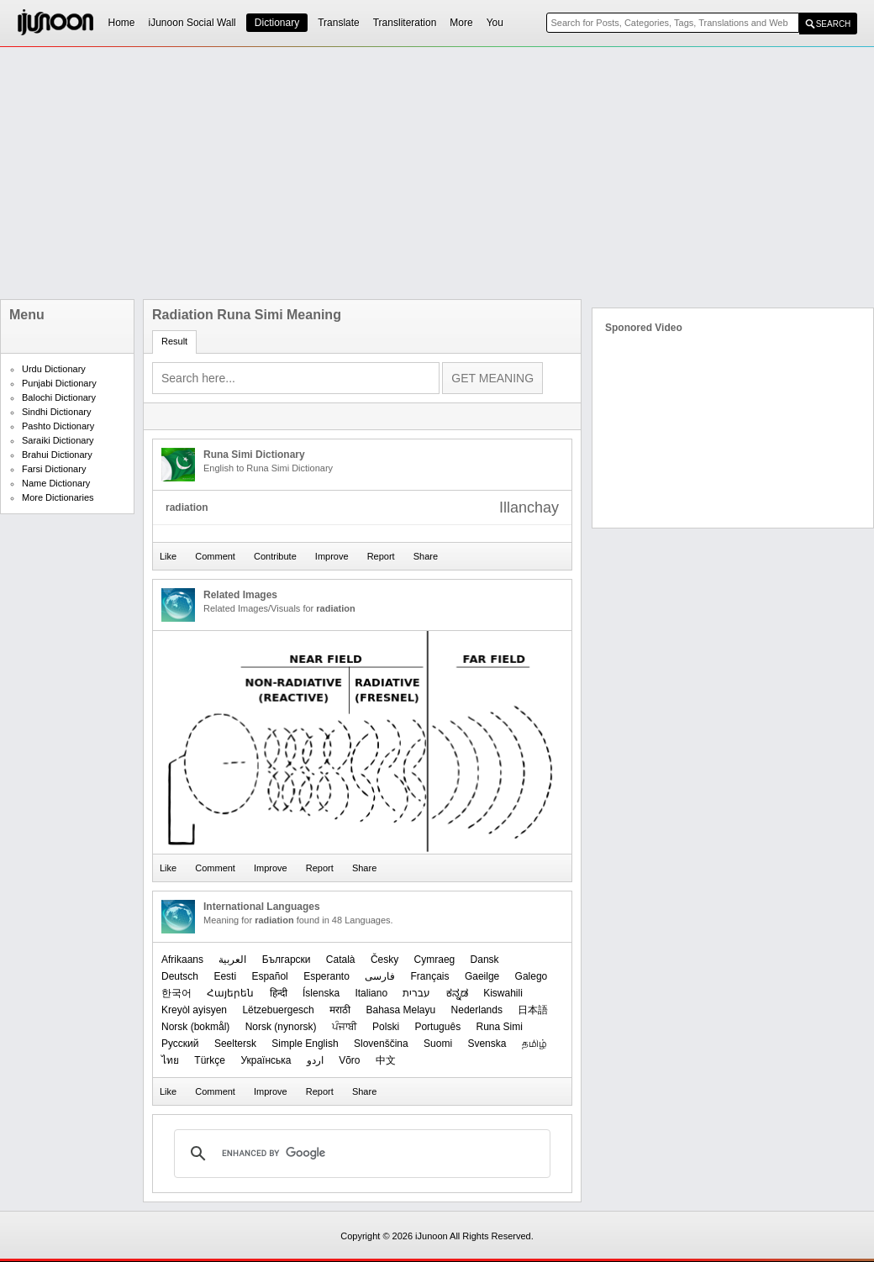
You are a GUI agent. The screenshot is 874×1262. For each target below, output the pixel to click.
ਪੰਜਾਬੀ (344, 1027)
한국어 (176, 993)
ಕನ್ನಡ (457, 993)
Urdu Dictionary (54, 369)
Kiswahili (503, 993)
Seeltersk (235, 1043)
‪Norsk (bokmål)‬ (195, 1027)
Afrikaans (182, 959)
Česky (384, 959)
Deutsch (179, 976)
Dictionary (277, 23)
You (495, 23)
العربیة (232, 959)
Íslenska (321, 993)
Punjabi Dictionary (59, 383)
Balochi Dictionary (59, 397)
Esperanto (326, 976)
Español (269, 976)
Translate (339, 23)
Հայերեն (230, 993)
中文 (386, 1060)
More (461, 23)
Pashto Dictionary (58, 426)
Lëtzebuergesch (277, 1010)
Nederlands (477, 1010)
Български (286, 959)
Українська (265, 1060)
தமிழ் (534, 1043)
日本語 (533, 1010)
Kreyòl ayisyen (194, 1010)
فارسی (380, 976)
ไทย (170, 1060)
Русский (180, 1043)
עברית (416, 993)
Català (340, 959)
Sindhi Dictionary (57, 412)
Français (430, 976)
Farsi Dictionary (54, 469)
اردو (315, 1060)
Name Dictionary (56, 483)
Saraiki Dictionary (58, 440)
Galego (531, 976)
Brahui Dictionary (57, 455)
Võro (349, 1060)
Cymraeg (434, 959)
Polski (385, 1027)
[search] (360, 1154)
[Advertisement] (352, 173)
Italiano (371, 993)
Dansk (485, 959)
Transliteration (405, 23)
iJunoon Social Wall (192, 23)
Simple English (304, 1043)
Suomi (438, 1043)
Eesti (224, 976)
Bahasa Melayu (400, 1010)
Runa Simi (499, 1027)
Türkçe (209, 1060)
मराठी (339, 1010)
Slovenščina (381, 1043)
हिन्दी (278, 993)
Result (174, 341)
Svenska (486, 1043)
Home (121, 23)
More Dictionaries (58, 497)
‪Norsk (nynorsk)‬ (281, 1027)
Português (437, 1027)
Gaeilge (482, 976)
